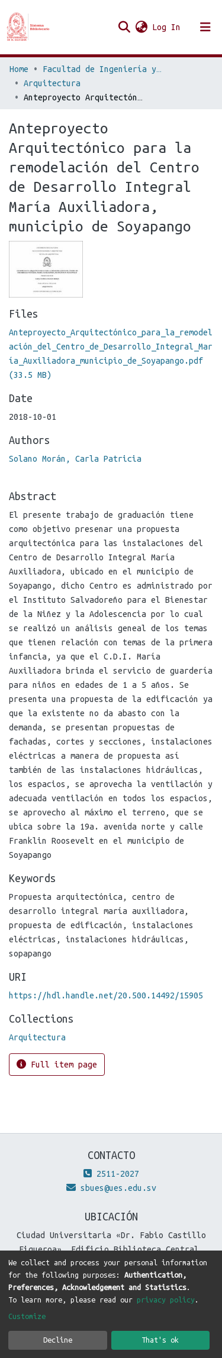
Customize (27, 1316)
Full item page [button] (57, 1064)
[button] (141, 27)
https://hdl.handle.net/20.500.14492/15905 (106, 995)
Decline (57, 1340)
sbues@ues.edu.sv (111, 1188)
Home (18, 69)
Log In (167, 27)
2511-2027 (111, 1174)
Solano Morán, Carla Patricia (75, 458)
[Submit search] (124, 27)
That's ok (160, 1340)
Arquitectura (52, 83)
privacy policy (166, 1299)
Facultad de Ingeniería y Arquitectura (102, 69)
